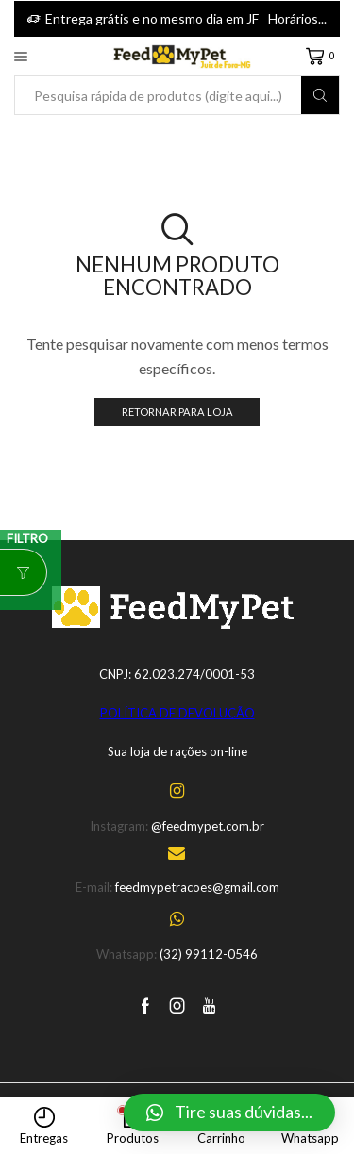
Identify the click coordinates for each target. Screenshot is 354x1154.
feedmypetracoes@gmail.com (197, 887)
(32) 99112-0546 (209, 954)
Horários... (297, 18)
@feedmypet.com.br (207, 825)
